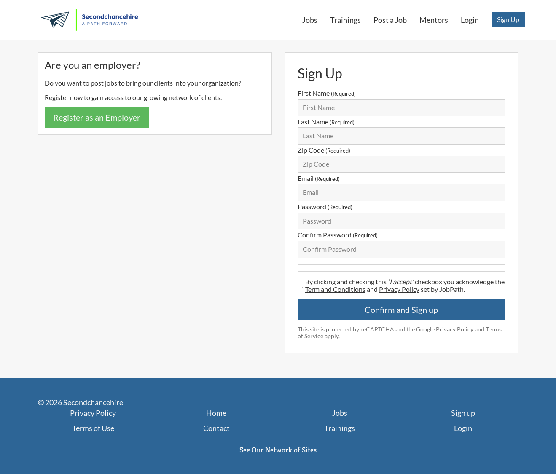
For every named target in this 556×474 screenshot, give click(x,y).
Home (216, 412)
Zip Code (324, 150)
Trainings (345, 19)
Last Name (326, 122)
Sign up (463, 412)
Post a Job (390, 19)
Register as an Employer (96, 117)
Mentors (433, 19)
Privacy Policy (399, 289)
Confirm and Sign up (401, 309)
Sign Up (508, 19)
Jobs (309, 19)
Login (470, 19)
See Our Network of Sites (278, 450)
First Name (327, 93)
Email (319, 178)
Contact (216, 428)
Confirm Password (338, 235)
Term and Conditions (335, 289)
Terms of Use (93, 428)
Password (325, 206)
